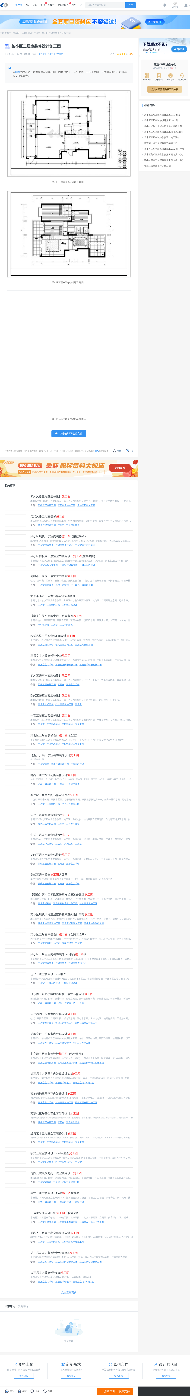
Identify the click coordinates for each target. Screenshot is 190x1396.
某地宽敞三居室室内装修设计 (53, 1034)
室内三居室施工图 (82, 1043)
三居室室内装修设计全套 (50, 655)
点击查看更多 (68, 1292)
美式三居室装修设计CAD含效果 (54, 1193)
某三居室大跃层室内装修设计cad (55, 1073)
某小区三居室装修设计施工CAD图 (160, 120)
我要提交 (71, 1376)
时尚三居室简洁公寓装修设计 (53, 775)
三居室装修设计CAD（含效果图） (56, 1213)
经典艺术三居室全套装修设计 (53, 1133)
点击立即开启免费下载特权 (164, 89)
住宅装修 (27, 33)
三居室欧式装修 (46, 644)
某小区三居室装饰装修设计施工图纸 (161, 137)
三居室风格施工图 (66, 505)
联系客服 (118, 1376)
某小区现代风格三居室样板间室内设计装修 (61, 914)
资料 (27, 5)
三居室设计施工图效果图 (91, 1062)
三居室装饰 (43, 764)
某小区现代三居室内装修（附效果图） (58, 536)
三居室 (37, 33)
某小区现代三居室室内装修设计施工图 (162, 126)
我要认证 (166, 1376)
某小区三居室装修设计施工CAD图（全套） (164, 149)
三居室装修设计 (69, 605)
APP (74, 5)
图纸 (17, 72)
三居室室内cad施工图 (83, 1082)
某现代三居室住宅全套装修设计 (54, 1113)
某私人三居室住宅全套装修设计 (54, 1233)
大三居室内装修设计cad (49, 1272)
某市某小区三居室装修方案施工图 (159, 143)
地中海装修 (43, 625)
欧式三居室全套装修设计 (50, 695)
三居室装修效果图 (64, 545)
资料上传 (23, 1376)
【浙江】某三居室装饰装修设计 (54, 755)
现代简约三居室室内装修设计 (53, 1014)
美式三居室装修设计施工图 (156, 166)
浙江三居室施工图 (60, 764)
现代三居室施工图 (84, 585)
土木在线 (17, 5)
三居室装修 (78, 1202)
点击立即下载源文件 (115, 1391)
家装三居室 (67, 943)
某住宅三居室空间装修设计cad (54, 795)
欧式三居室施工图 (64, 644)
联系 (97, 451)
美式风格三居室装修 (47, 516)
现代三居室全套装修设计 (50, 815)
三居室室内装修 (46, 545)
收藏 (117, 450)
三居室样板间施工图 (48, 565)
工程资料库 (5, 33)
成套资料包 (63, 4)
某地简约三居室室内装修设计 (53, 1093)
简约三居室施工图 (47, 505)
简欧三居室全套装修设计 (50, 854)
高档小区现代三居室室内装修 (53, 576)
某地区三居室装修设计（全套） (54, 735)
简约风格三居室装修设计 (50, 496)
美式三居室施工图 (47, 525)
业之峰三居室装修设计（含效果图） (57, 1053)
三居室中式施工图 (64, 843)
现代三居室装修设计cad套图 (48, 974)
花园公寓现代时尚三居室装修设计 (56, 1173)
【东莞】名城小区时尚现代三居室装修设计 (61, 994)
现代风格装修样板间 (94, 923)
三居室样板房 (44, 903)
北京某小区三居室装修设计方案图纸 (53, 596)
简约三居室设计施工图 (86, 1023)
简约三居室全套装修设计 (50, 675)
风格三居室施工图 (86, 505)
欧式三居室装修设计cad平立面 (54, 1153)
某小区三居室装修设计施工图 (56, 33)
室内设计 (17, 33)
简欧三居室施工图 (47, 863)
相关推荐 (10, 485)
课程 (42, 4)
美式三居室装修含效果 (48, 874)
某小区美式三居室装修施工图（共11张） (163, 160)
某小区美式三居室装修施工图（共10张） (163, 154)
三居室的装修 (72, 525)
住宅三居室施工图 (70, 804)
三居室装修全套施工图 (90, 664)
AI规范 (51, 5)
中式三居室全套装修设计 (50, 834)
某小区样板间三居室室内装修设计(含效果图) (62, 556)
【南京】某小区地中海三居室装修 (56, 616)
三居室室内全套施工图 (66, 664)
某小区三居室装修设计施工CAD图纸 (161, 114)
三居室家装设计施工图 (49, 943)
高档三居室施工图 (64, 585)
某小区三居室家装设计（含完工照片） (58, 934)
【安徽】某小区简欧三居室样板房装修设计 (61, 894)
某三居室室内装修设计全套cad (54, 1252)
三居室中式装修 (46, 843)
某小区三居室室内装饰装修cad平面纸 (58, 954)
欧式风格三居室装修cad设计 (52, 635)
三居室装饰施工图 (77, 963)
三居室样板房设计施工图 (65, 903)
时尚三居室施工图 (47, 784)
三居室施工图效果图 (85, 545)
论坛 (35, 5)
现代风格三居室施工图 (49, 923)
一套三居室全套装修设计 (50, 715)
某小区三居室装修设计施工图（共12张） (163, 131)
